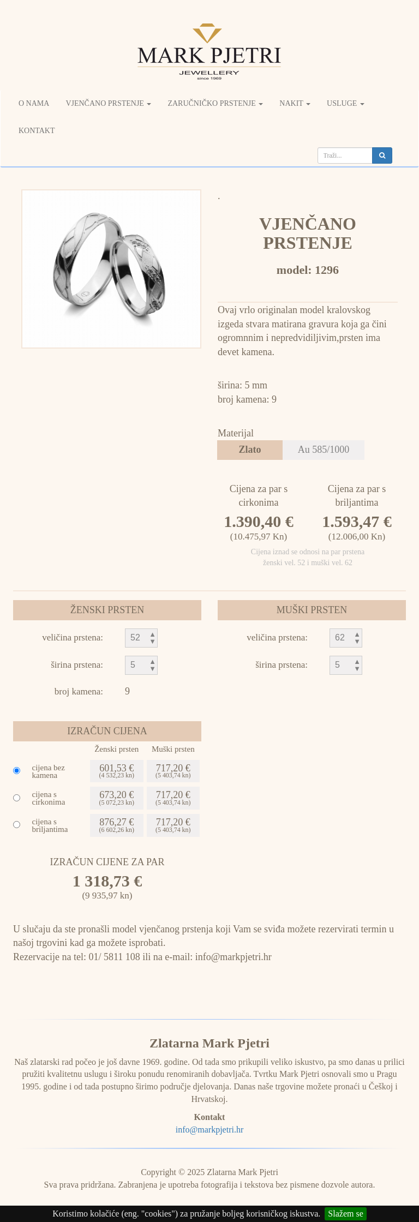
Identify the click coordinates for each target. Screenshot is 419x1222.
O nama (34, 103)
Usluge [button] (345, 103)
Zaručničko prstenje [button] (215, 103)
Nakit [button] (294, 103)
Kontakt (37, 131)
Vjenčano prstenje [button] (108, 103)
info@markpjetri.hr (209, 1129)
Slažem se (345, 1213)
